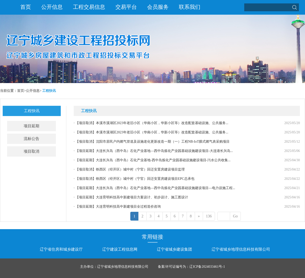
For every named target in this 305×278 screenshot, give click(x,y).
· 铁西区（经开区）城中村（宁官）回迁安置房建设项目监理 (129, 169)
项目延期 (31, 126)
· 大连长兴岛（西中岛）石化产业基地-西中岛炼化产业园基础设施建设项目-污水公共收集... (152, 160)
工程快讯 (49, 91)
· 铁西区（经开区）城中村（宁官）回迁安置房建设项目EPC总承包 (134, 179)
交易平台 (126, 7)
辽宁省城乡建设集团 (174, 249)
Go (235, 216)
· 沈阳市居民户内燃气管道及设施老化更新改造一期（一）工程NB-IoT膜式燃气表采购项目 (152, 141)
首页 (25, 7)
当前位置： (8, 91)
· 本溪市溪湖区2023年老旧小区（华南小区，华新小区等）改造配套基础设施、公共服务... (151, 123)
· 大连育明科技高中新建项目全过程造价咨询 (117, 206)
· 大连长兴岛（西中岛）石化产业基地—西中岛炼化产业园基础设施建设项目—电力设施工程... (154, 188)
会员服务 (158, 7)
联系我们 (189, 7)
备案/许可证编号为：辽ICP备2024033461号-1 (191, 266)
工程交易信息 (89, 7)
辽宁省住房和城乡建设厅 (61, 249)
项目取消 (31, 151)
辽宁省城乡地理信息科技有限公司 (241, 249)
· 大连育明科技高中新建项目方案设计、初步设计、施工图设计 (131, 197)
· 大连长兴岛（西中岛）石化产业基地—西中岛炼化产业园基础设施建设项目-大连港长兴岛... (153, 151)
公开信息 (52, 7)
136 (209, 216)
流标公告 (31, 139)
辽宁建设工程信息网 (119, 249)
